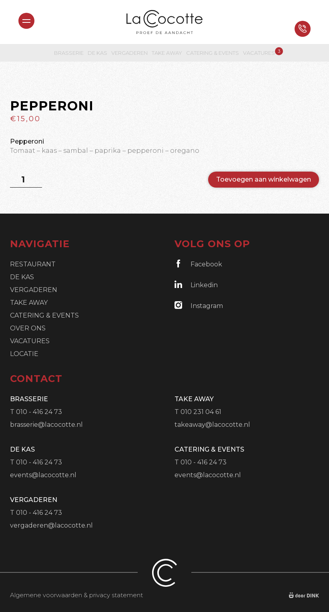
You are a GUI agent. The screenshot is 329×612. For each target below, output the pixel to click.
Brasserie (69, 53)
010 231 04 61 (201, 412)
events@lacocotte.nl (43, 475)
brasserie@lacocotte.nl (46, 424)
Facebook (198, 264)
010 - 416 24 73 (39, 412)
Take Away (167, 53)
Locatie (24, 354)
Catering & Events (212, 53)
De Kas (97, 53)
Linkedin (196, 284)
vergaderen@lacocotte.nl (51, 525)
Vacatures (259, 52)
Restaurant (33, 264)
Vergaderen (129, 53)
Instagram (199, 305)
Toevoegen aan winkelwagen (263, 179)
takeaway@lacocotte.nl (212, 424)
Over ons (28, 328)
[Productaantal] (26, 180)
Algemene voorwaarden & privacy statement (76, 595)
